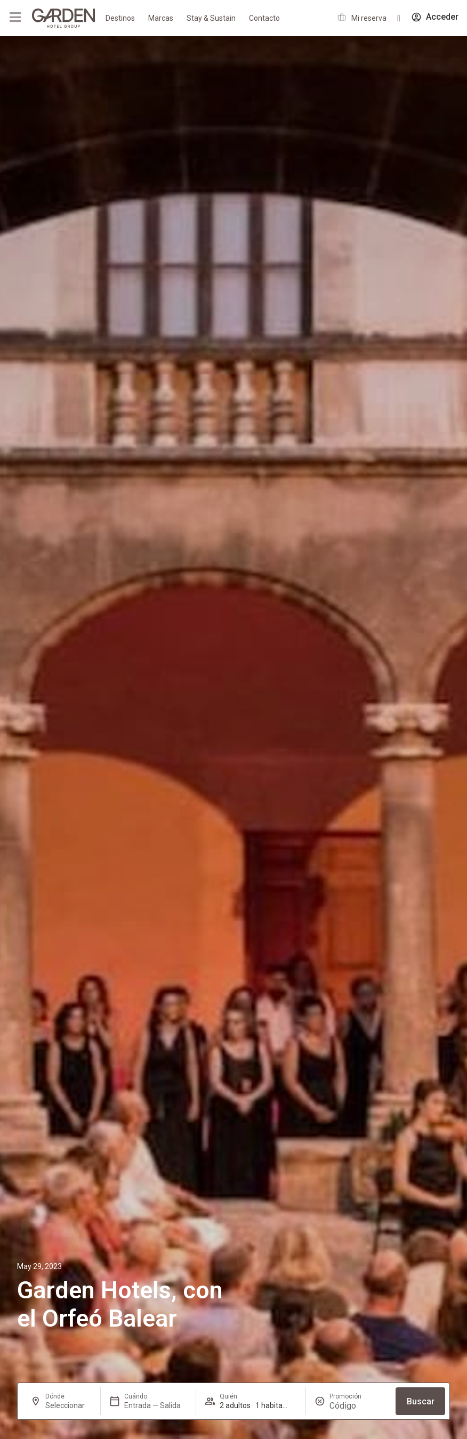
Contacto (264, 18)
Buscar (420, 1401)
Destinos (120, 18)
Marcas (160, 18)
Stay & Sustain (211, 18)
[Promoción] (355, 1406)
